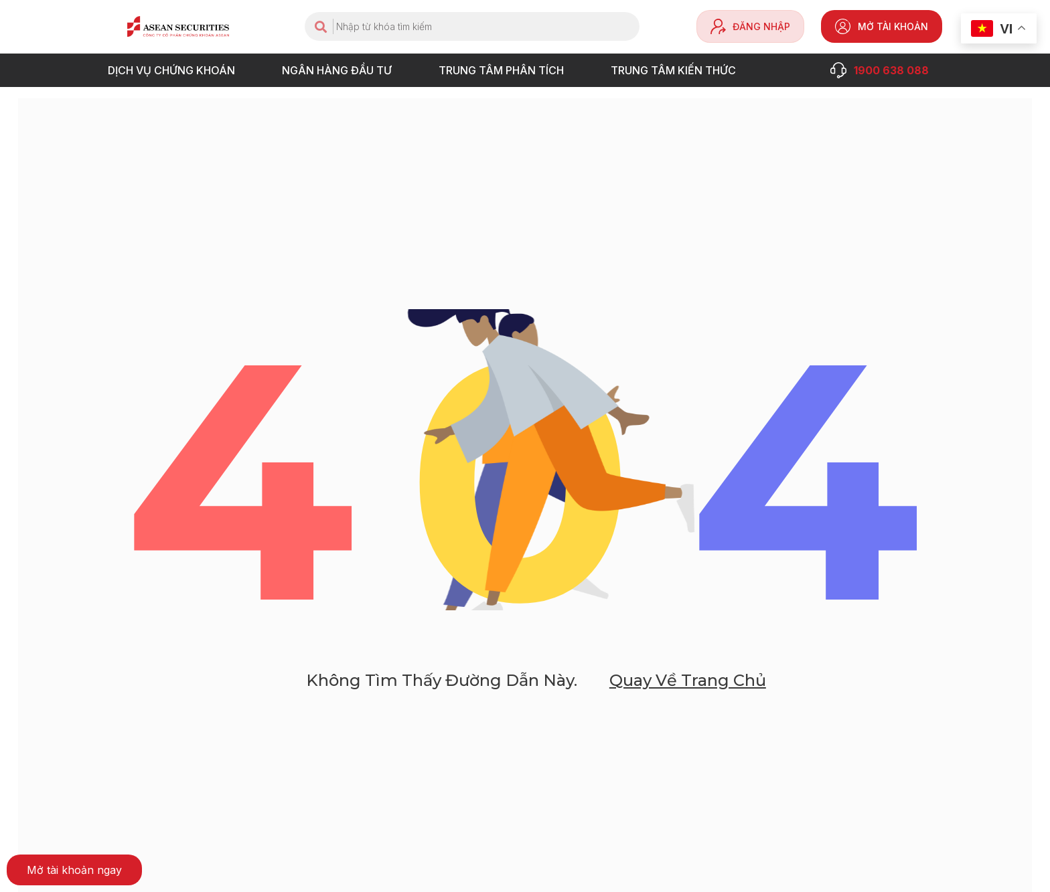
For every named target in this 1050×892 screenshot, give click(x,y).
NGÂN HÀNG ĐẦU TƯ (340, 70)
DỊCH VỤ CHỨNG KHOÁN (175, 70)
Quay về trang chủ (687, 695)
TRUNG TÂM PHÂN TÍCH (505, 70)
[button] (74, 870)
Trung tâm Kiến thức (677, 70)
